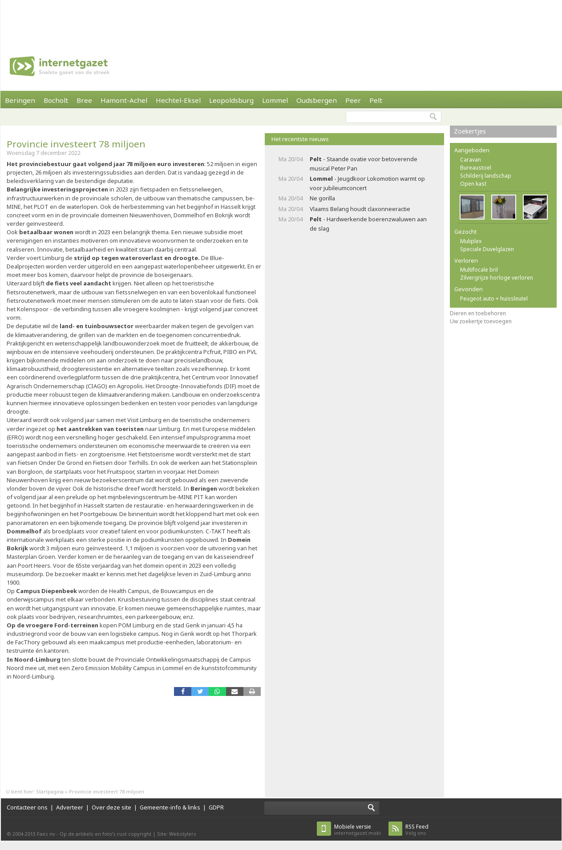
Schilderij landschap (485, 175)
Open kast (473, 183)
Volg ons (417, 829)
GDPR (216, 807)
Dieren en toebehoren (478, 313)
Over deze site (111, 807)
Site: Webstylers (176, 833)
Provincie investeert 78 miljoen (76, 144)
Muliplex (470, 241)
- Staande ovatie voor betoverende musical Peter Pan (363, 163)
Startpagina (50, 791)
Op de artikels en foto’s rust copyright (105, 833)
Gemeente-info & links (170, 807)
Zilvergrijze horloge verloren (496, 277)
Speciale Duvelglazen (487, 249)
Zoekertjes (470, 131)
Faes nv (46, 833)
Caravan (470, 159)
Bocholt (56, 100)
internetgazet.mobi (357, 829)
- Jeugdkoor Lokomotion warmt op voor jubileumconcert (367, 183)
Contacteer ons (27, 807)
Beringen (20, 100)
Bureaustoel (475, 167)
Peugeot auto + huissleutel (494, 298)
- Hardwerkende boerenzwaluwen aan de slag (368, 223)
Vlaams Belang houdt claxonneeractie (360, 209)
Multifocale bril (479, 269)
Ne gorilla (322, 198)
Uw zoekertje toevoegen (481, 321)
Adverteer (69, 807)
